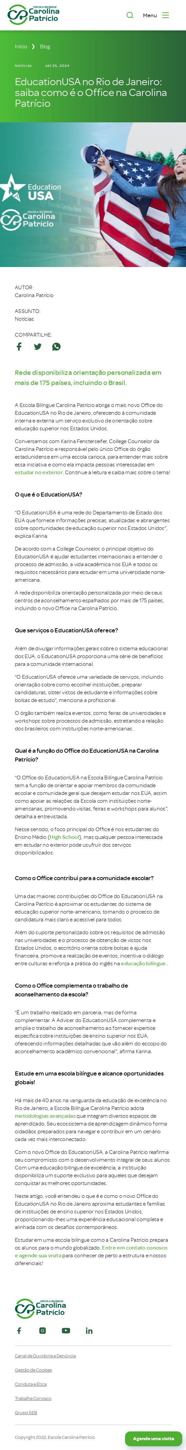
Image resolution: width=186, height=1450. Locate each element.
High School (64, 837)
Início (21, 46)
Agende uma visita (153, 1439)
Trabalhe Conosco (33, 1398)
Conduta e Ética (31, 1384)
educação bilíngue (143, 964)
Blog (45, 46)
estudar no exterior (39, 472)
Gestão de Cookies (33, 1370)
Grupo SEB (26, 1412)
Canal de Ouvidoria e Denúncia (45, 1356)
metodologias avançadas (45, 1116)
